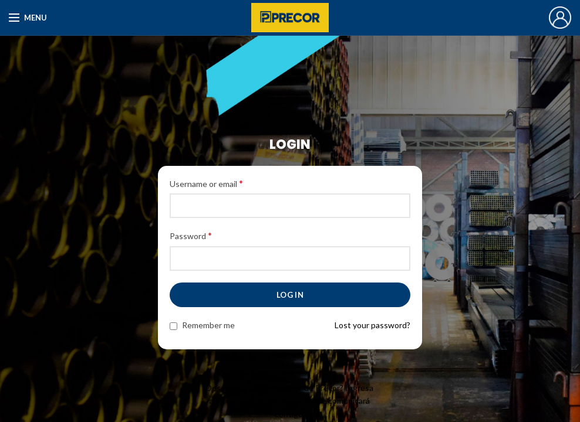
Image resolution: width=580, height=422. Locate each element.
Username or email (206, 183)
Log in (290, 295)
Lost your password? (372, 325)
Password (191, 235)
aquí (217, 401)
